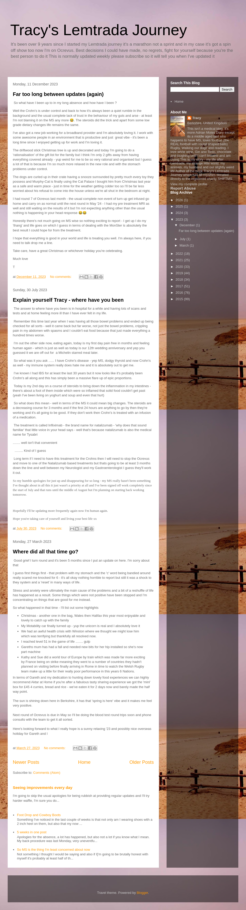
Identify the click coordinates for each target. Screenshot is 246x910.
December (188, 225)
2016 (180, 293)
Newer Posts (26, 762)
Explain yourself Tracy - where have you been (68, 300)
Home (84, 762)
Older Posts (141, 762)
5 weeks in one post (31, 832)
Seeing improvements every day (42, 787)
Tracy (196, 118)
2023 (180, 219)
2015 (180, 299)
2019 (180, 273)
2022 (180, 254)
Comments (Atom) (46, 773)
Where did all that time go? (45, 551)
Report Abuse (183, 188)
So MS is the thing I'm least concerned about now (53, 850)
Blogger (142, 893)
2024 (180, 213)
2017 (180, 286)
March (185, 245)
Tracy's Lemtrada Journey (98, 29)
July (183, 239)
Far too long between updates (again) (58, 94)
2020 (180, 267)
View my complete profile (188, 184)
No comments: (61, 277)
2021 (180, 260)
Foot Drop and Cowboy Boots (39, 815)
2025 (180, 206)
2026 (180, 200)
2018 (180, 279)
